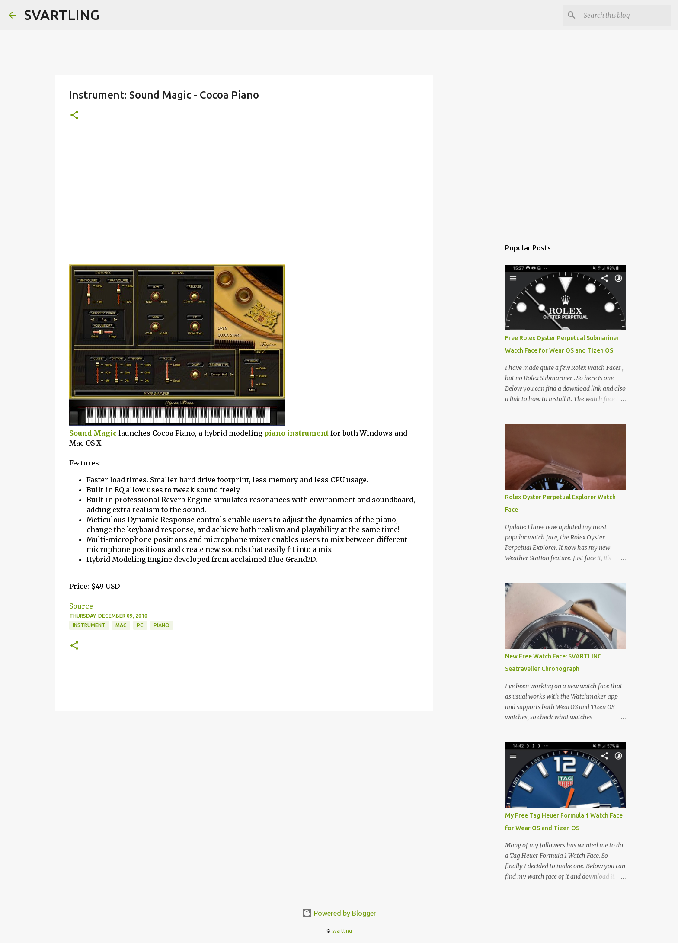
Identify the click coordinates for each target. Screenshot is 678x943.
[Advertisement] (244, 199)
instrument (308, 433)
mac (121, 625)
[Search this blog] (625, 15)
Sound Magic (93, 433)
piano (274, 433)
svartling (342, 930)
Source (81, 606)
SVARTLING (61, 14)
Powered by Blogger (339, 913)
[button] (74, 116)
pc (140, 625)
